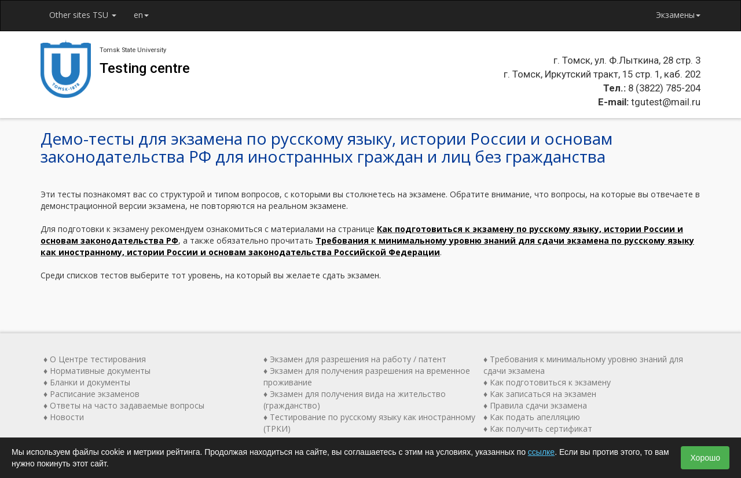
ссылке (541, 452)
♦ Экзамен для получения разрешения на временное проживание (366, 376)
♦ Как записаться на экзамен (539, 393)
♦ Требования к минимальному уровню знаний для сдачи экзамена (583, 365)
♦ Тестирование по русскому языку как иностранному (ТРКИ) (369, 422)
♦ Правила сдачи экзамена (535, 405)
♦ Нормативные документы (97, 370)
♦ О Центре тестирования (94, 359)
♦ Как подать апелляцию (531, 416)
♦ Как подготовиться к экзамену (547, 382)
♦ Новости (63, 416)
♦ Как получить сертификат (537, 428)
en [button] (141, 14)
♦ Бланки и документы (86, 382)
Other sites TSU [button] (82, 14)
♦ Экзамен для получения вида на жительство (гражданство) (354, 399)
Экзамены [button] (678, 14)
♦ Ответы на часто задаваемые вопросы (123, 405)
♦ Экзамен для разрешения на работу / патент (354, 359)
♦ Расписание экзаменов (91, 393)
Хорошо (705, 457)
